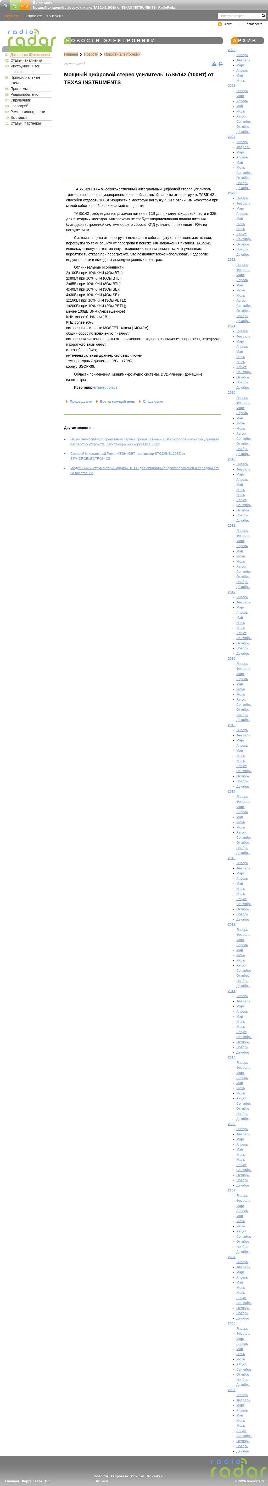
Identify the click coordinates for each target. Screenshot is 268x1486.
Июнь (240, 81)
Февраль (243, 60)
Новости (11, 16)
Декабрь (243, 132)
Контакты (54, 16)
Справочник (20, 100)
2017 (232, 592)
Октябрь (242, 127)
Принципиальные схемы (25, 80)
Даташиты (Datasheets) (30, 54)
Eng (48, 1481)
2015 (232, 725)
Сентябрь (244, 122)
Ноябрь (242, 183)
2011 (232, 991)
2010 (232, 1057)
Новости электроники (122, 54)
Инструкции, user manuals (25, 69)
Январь (242, 55)
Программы (20, 89)
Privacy (102, 1481)
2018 (232, 525)
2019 (232, 459)
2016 (232, 658)
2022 (232, 259)
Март (240, 65)
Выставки (18, 117)
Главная (71, 54)
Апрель (242, 70)
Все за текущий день (117, 401)
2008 (232, 1190)
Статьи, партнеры (25, 123)
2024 (232, 137)
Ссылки (137, 1476)
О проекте (33, 16)
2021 (232, 326)
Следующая (153, 401)
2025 (232, 86)
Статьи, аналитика (26, 60)
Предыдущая (81, 401)
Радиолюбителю (24, 94)
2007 (232, 1257)
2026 (232, 50)
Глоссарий (19, 106)
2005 (232, 1390)
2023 (232, 193)
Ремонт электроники (27, 112)
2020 (232, 392)
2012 (232, 924)
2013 (232, 858)
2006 (232, 1323)
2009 (232, 1124)
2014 (232, 791)
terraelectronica (105, 387)
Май (239, 75)
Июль (240, 111)
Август (241, 116)
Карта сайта (32, 1481)
